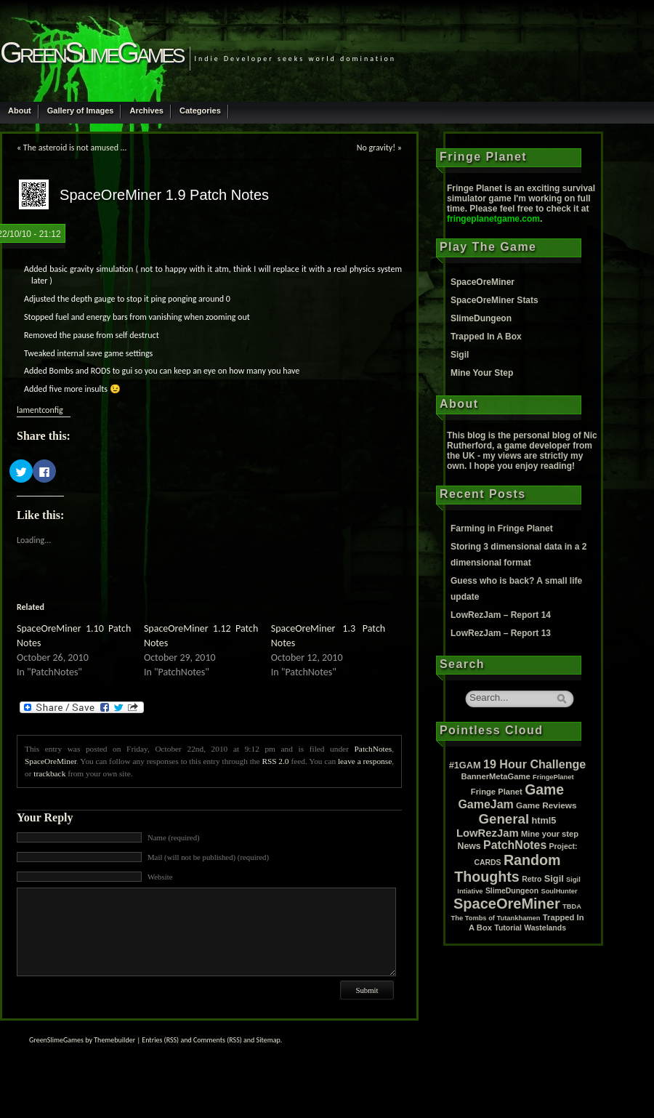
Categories (200, 110)
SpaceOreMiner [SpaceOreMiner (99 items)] (506, 904)
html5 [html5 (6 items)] (543, 820)
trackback (49, 773)
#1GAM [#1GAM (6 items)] (465, 765)
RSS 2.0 (275, 761)
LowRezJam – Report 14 (501, 615)
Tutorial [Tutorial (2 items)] (508, 928)
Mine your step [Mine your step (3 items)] (549, 833)
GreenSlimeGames (91, 52)
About (19, 110)
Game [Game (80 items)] (544, 789)
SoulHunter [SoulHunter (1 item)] (559, 891)
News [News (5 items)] (469, 846)
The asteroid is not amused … (74, 147)
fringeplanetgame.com (493, 219)
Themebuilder (114, 1040)
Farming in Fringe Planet (502, 528)
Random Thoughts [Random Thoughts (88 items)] (507, 868)
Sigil (460, 355)
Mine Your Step (482, 373)
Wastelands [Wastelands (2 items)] (545, 928)
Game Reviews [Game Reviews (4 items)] (546, 805)
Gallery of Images (80, 110)
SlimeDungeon (481, 318)
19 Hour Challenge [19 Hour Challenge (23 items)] (534, 764)
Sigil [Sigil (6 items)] (554, 878)
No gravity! (376, 147)
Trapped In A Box (486, 336)
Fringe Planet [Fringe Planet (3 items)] (496, 791)
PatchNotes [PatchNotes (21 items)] (514, 845)
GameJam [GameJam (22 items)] (485, 804)
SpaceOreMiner (50, 761)
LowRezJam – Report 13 (501, 633)
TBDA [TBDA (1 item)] (571, 906)
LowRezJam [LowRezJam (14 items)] (487, 833)
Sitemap (268, 1040)
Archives (146, 110)
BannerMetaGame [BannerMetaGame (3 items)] (495, 776)
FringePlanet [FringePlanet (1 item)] (553, 777)
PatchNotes (373, 748)
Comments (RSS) (217, 1040)
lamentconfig (40, 410)
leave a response (365, 761)
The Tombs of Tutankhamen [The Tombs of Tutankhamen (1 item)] (496, 918)
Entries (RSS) (160, 1040)
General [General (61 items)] (504, 819)
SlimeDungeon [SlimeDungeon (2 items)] (511, 891)
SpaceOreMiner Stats (494, 300)
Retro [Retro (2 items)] (531, 879)
